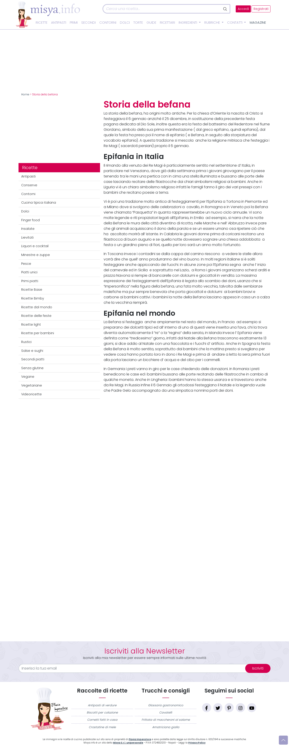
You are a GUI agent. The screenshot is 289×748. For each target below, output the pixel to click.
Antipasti (58, 23)
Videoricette (31, 394)
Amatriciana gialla (165, 727)
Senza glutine (32, 368)
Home (25, 94)
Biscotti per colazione (102, 712)
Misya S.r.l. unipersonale (128, 742)
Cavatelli (165, 712)
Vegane (27, 377)
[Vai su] (283, 740)
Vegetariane (31, 385)
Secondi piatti (32, 359)
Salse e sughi (32, 351)
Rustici (26, 342)
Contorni (107, 23)
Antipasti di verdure (102, 705)
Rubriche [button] (212, 23)
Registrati (261, 9)
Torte (138, 23)
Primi (74, 23)
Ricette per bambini (37, 333)
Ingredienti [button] (188, 23)
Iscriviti (257, 668)
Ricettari (167, 23)
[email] (135, 668)
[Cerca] (162, 9)
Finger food (30, 220)
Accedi (243, 9)
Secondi (88, 23)
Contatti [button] (235, 23)
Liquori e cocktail (35, 246)
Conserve (29, 185)
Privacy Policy (196, 742)
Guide (151, 23)
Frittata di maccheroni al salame (166, 719)
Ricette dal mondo (36, 307)
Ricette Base (31, 290)
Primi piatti (29, 281)
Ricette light (31, 324)
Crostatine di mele (102, 727)
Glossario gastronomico (165, 705)
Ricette (41, 23)
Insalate (28, 229)
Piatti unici (29, 272)
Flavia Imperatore (140, 739)
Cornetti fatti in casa (102, 719)
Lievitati (27, 237)
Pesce (26, 264)
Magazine (258, 23)
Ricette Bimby (32, 298)
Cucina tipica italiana (38, 202)
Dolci (125, 23)
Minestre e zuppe (35, 255)
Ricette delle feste (36, 316)
